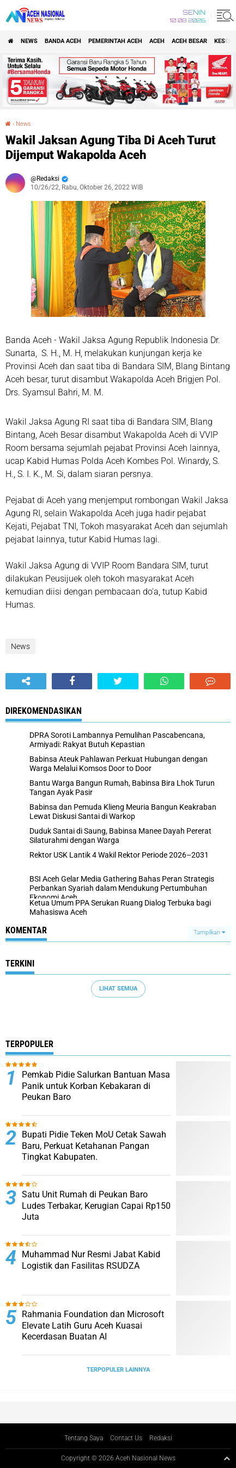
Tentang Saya (83, 1438)
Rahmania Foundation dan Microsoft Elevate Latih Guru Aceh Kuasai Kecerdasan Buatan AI (93, 1325)
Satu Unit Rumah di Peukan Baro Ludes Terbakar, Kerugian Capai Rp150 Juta (96, 1205)
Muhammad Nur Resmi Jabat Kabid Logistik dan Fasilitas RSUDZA (91, 1260)
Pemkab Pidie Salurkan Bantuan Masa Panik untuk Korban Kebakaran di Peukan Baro (96, 1086)
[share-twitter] (118, 681)
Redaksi (160, 1438)
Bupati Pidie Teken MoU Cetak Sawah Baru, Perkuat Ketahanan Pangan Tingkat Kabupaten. (94, 1146)
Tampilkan (209, 932)
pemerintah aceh (115, 41)
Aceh (157, 41)
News (29, 41)
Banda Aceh (63, 41)
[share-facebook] (72, 681)
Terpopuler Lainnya (118, 1369)
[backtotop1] (227, 1458)
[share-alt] (25, 681)
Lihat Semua (118, 988)
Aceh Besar (189, 41)
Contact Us (126, 1438)
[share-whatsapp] (164, 681)
